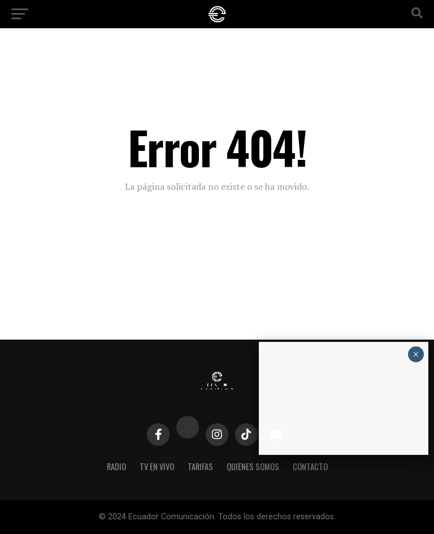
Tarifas (200, 466)
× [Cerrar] (416, 354)
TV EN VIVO (157, 466)
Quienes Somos (253, 466)
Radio (116, 466)
